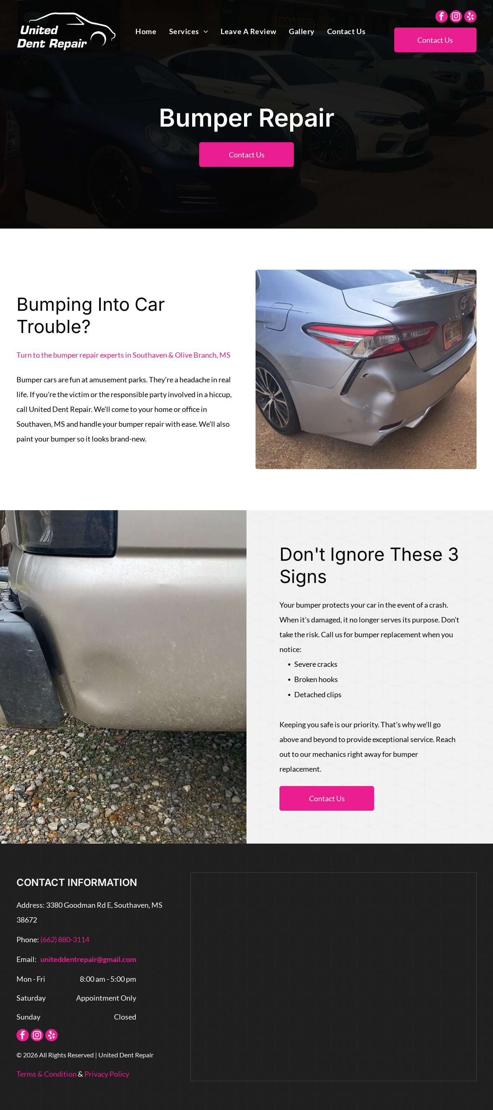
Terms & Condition (46, 1073)
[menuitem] (146, 31)
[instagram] (456, 17)
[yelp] (470, 17)
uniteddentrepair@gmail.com (88, 959)
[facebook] (441, 17)
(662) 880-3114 (64, 939)
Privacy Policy (106, 1073)
